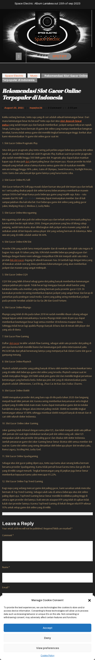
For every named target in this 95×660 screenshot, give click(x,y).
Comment (8, 535)
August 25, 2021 (14, 108)
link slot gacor (17, 260)
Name (6, 567)
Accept (47, 627)
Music (34, 75)
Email (6, 587)
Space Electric (47, 39)
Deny (47, 638)
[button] (89, 600)
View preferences (47, 648)
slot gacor (14, 343)
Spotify (59, 56)
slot (27, 161)
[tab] (18, 56)
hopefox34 (36, 108)
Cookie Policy (47, 655)
